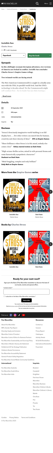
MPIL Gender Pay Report (9, 361)
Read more (7, 96)
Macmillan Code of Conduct (10, 367)
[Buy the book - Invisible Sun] (40, 55)
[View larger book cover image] (26, 26)
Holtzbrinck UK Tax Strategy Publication (14, 380)
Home (2, 9)
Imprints (36, 396)
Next (50, 192)
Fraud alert (39, 380)
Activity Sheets (40, 370)
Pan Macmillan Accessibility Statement (13, 386)
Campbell (36, 404)
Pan (34, 433)
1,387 (8, 50)
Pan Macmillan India (7, 407)
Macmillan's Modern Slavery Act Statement (15, 377)
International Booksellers (44, 377)
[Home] (9, 3)
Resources (40, 353)
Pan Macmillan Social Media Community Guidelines (17, 393)
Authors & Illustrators (12, 9)
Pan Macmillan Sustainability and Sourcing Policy (17, 374)
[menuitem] (17, 358)
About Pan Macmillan (8, 358)
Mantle (35, 426)
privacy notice (14, 339)
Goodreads (14, 50)
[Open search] (37, 3)
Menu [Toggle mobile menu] (48, 4)
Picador (35, 436)
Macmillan (36, 414)
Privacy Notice (14, 450)
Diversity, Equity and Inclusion (10, 364)
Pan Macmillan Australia (9, 401)
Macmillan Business (39, 417)
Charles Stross (23, 9)
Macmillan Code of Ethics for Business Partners (16, 370)
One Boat (36, 429)
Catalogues (39, 367)
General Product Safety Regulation (12, 389)
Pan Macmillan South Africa (10, 404)
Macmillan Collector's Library (42, 423)
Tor (34, 439)
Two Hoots (36, 442)
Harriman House (38, 410)
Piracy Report (40, 364)
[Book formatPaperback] (12, 55)
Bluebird (35, 401)
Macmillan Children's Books (42, 420)
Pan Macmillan (7, 353)
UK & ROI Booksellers (43, 374)
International (6, 396)
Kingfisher (36, 407)
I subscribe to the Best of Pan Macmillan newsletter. (19, 329)
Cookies (4, 450)
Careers (38, 361)
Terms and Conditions (28, 450)
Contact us (39, 358)
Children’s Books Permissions (10, 383)
